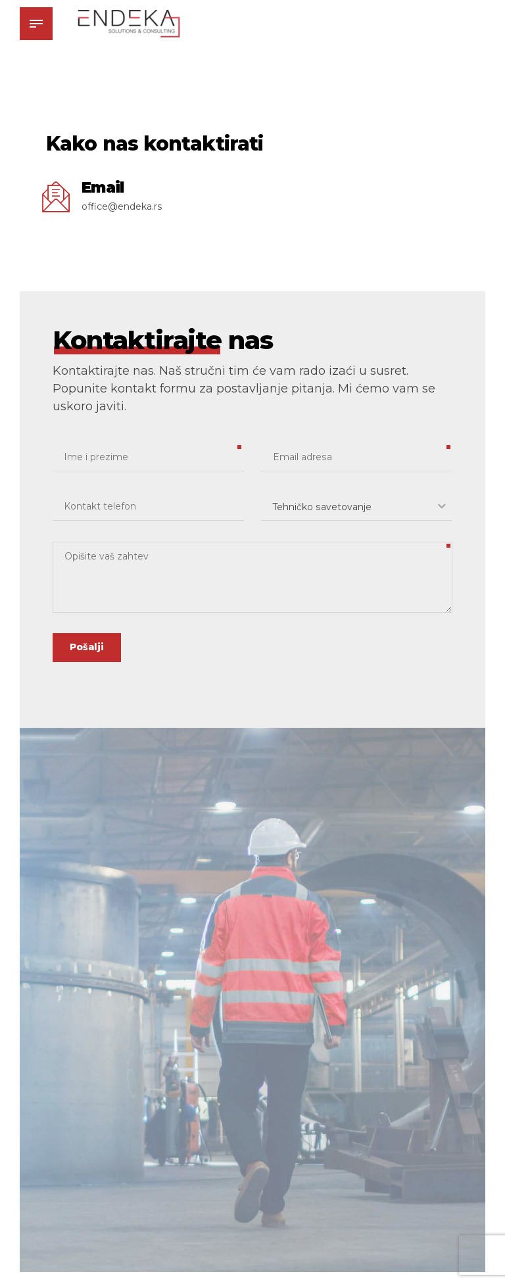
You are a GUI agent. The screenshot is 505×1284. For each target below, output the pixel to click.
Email (103, 187)
